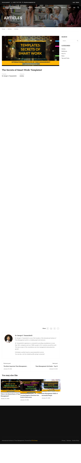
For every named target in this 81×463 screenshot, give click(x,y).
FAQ (74, 7)
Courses (29, 7)
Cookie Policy (75, 425)
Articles (56, 7)
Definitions (64, 51)
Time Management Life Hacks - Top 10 (46, 366)
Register (77, 2)
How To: (63, 53)
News (43, 7)
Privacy (63, 425)
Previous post (7, 363)
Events (49, 7)
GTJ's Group (34, 425)
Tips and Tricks (65, 58)
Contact (63, 7)
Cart (69, 7)
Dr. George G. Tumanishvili (9, 76)
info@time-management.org (29, 2)
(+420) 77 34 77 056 (17, 2)
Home (3, 29)
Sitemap (69, 425)
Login (74, 2)
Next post (55, 363)
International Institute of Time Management (13, 425)
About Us (37, 7)
